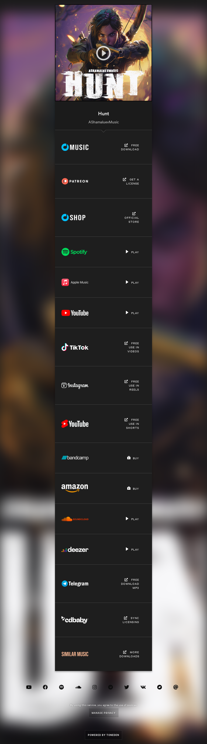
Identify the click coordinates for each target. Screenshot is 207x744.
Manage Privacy (104, 713)
